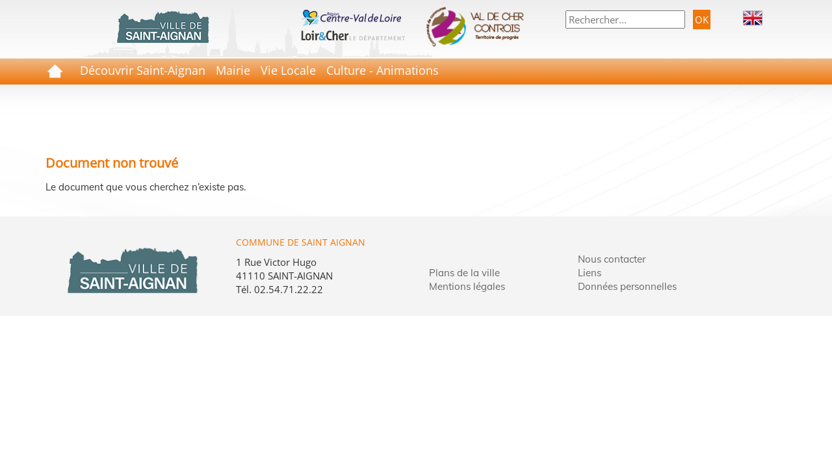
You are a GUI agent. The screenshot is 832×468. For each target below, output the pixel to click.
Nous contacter (611, 259)
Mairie (233, 70)
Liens (589, 272)
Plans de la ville (464, 272)
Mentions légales (467, 286)
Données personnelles (627, 286)
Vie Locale (288, 70)
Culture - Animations (382, 70)
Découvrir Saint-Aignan (142, 70)
